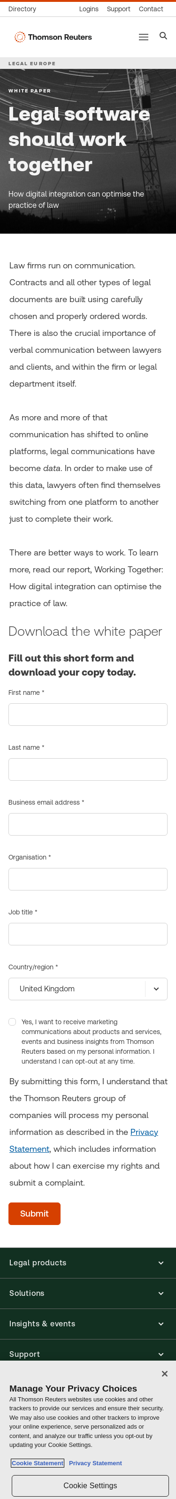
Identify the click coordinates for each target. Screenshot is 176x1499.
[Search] (163, 36)
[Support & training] (119, 9)
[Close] (164, 1373)
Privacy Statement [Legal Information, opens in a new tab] (94, 1463)
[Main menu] (143, 37)
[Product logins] (89, 9)
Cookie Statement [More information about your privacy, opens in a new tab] (37, 1463)
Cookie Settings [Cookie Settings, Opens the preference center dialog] (90, 1486)
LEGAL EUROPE (32, 63)
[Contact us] (151, 9)
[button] (88, 1263)
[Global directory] (24, 9)
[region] (88, 1430)
